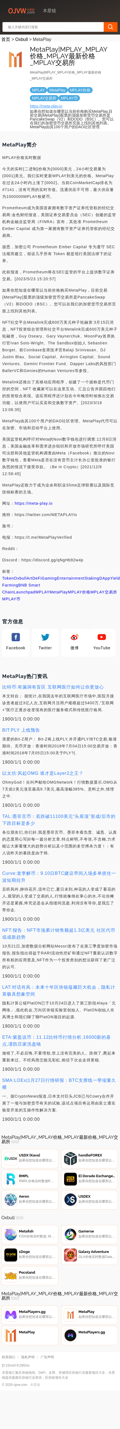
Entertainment (71, 578)
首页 (5, 39)
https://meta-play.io (46, 106)
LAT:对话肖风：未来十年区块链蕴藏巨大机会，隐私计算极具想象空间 (58, 990)
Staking (92, 578)
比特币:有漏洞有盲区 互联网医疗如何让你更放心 (53, 687)
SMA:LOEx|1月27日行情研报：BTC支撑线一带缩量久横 (59, 1084)
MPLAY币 (11, 599)
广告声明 (47, 1357)
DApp (104, 578)
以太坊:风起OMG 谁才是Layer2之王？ (43, 773)
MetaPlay (58, 592)
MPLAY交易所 (103, 592)
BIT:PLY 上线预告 (21, 730)
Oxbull (21, 39)
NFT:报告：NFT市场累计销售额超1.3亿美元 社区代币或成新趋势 (58, 933)
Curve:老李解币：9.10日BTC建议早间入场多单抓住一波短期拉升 (59, 877)
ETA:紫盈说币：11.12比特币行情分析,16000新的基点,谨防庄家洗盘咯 (56, 1040)
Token (8, 578)
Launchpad (24, 592)
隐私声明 (28, 1357)
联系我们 (8, 1357)
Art (29, 578)
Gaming (49, 578)
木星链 (35, 1385)
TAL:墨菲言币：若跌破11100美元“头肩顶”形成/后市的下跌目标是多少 (59, 820)
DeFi (37, 578)
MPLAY (42, 592)
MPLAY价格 (79, 592)
